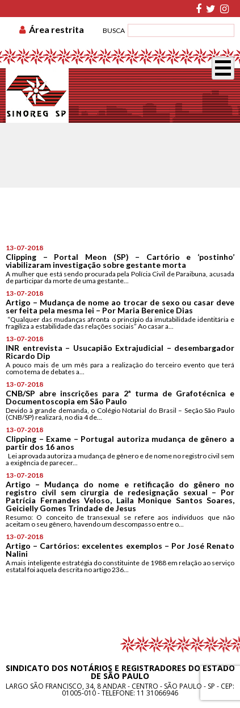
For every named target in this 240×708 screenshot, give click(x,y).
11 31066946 (157, 693)
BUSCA (114, 30)
